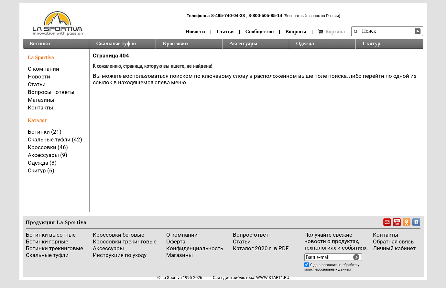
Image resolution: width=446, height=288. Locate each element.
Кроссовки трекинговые (125, 241)
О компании (43, 69)
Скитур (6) (41, 170)
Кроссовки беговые (118, 234)
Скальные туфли (116, 43)
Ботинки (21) (44, 132)
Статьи (225, 31)
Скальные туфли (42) (55, 139)
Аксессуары (243, 43)
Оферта (175, 241)
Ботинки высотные (51, 234)
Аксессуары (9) (47, 155)
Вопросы (295, 31)
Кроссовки (175, 43)
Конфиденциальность (194, 248)
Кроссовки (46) (48, 147)
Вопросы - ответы (51, 92)
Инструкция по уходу (120, 255)
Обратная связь (393, 241)
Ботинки (40, 43)
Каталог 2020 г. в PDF (260, 248)
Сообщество (259, 31)
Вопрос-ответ (250, 234)
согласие (329, 265)
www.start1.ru (272, 277)
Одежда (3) (42, 162)
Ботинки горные (47, 241)
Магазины (41, 100)
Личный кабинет (394, 248)
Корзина (331, 32)
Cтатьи (242, 241)
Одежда (305, 43)
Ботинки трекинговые (54, 248)
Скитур (372, 43)
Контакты (40, 107)
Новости (195, 31)
